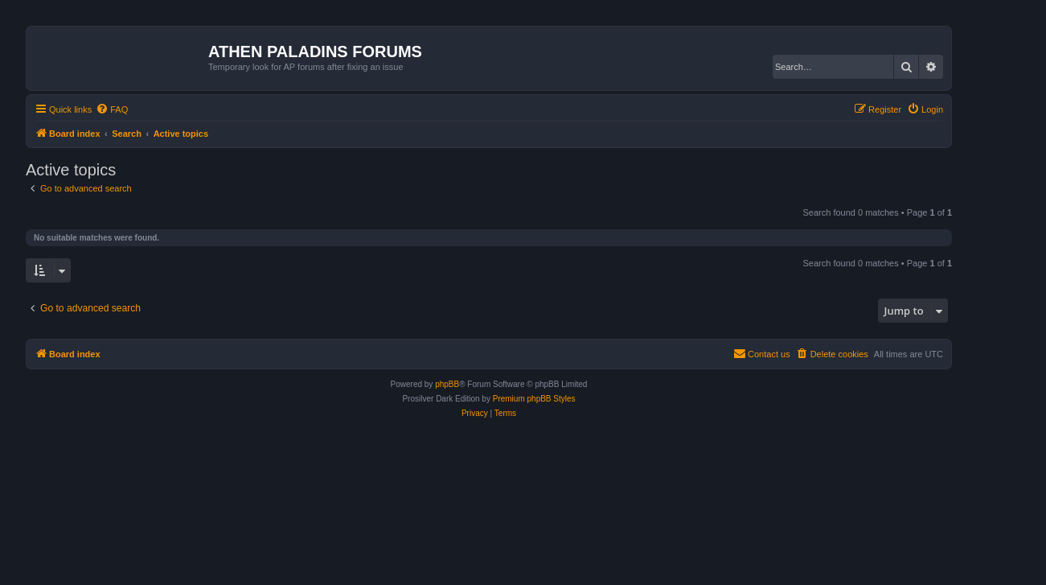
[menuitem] (112, 109)
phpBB (447, 384)
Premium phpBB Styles (534, 398)
